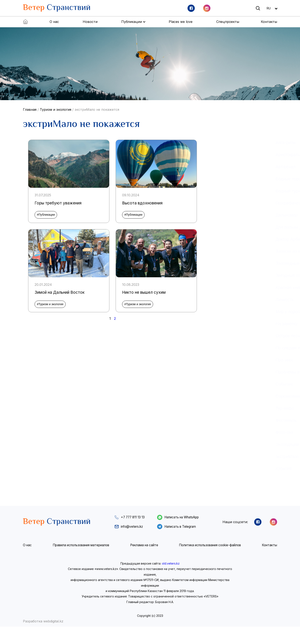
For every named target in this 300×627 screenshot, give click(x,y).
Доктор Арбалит (218, 239)
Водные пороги (217, 179)
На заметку (214, 323)
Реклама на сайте (144, 546)
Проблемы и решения (224, 372)
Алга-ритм (213, 142)
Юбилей (211, 468)
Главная (29, 109)
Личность (212, 299)
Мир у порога (216, 311)
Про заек (211, 360)
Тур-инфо (212, 408)
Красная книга (217, 287)
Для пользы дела (219, 227)
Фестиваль (213, 420)
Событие (212, 384)
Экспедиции (215, 444)
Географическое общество (229, 203)
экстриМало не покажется (97, 109)
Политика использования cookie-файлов (210, 546)
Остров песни (216, 335)
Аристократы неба (221, 154)
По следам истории (222, 348)
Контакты (269, 22)
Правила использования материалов (80, 546)
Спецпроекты (227, 22)
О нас (54, 22)
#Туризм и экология (50, 304)
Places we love (180, 22)
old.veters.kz (171, 564)
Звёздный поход (219, 275)
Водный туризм (218, 191)
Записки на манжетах (224, 251)
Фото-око (212, 432)
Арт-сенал (213, 166)
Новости (90, 22)
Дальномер (214, 215)
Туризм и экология (55, 109)
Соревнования (217, 396)
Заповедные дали (220, 263)
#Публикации (46, 214)
